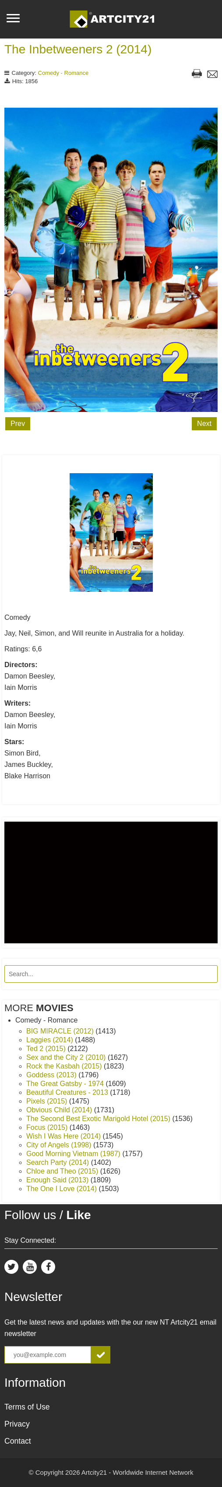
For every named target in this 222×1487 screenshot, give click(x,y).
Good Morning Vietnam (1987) (74, 1153)
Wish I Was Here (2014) (64, 1136)
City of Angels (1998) (59, 1145)
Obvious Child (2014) (60, 1110)
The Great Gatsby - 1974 (66, 1083)
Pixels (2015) (47, 1101)
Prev (18, 423)
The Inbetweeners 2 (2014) (78, 49)
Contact (17, 1441)
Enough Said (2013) (58, 1180)
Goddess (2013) (52, 1075)
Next (204, 423)
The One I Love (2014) (62, 1188)
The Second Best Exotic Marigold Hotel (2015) (99, 1118)
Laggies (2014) (50, 1040)
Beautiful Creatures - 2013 (68, 1092)
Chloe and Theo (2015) (63, 1171)
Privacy (17, 1424)
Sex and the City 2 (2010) (67, 1057)
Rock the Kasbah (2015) (65, 1066)
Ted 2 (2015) (46, 1048)
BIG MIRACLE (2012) (60, 1031)
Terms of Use (27, 1407)
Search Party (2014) (58, 1162)
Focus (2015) (48, 1127)
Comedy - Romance (63, 73)
